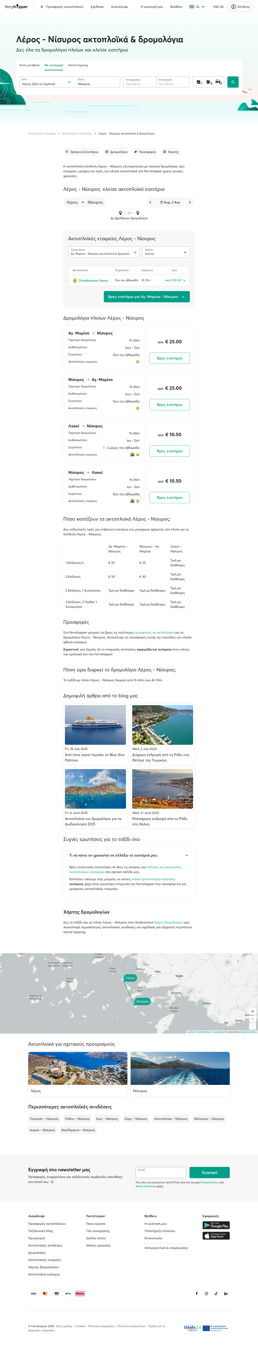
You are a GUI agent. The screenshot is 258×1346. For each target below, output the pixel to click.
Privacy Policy (209, 1182)
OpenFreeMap (203, 1032)
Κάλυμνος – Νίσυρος (209, 1119)
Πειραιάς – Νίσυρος (44, 1119)
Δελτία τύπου (96, 1238)
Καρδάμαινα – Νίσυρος (78, 1130)
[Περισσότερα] (52, 1181)
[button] (82, 202)
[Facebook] (197, 1294)
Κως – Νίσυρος (107, 1119)
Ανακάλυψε (119, 7)
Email (141, 1170)
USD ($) (218, 7)
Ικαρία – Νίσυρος (42, 1130)
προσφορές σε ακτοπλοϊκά (154, 632)
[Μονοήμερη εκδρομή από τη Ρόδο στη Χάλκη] (163, 797)
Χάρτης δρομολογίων (43, 1267)
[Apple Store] (216, 1236)
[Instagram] (206, 1294)
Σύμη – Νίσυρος (136, 1119)
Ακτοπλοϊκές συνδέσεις (77, 133)
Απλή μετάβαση (29, 65)
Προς (81, 79)
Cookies (80, 1326)
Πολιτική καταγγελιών (131, 1326)
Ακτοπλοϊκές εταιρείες (44, 1260)
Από (24, 79)
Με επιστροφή (54, 65)
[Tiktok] (216, 1294)
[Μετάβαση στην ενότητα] (81, 152)
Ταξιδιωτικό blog (40, 1231)
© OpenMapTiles (220, 1032)
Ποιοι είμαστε (96, 1224)
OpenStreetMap (248, 1032)
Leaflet (190, 1032)
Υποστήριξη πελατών (160, 1231)
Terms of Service (145, 1186)
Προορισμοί (36, 1238)
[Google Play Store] (216, 1225)
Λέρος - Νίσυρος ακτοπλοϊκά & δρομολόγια (126, 133)
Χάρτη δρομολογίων (168, 922)
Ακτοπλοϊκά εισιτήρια (42, 133)
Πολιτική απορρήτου (101, 1326)
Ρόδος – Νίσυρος (77, 1119)
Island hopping (78, 65)
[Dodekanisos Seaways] (92, 280)
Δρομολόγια (37, 1253)
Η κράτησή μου (152, 7)
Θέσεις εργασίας (98, 1245)
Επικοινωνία (153, 1238)
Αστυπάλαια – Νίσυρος (171, 1119)
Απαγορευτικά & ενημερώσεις (166, 1248)
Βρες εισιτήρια (169, 358)
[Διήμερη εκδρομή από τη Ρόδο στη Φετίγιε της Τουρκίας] (163, 734)
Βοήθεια (176, 7)
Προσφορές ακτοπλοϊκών (62, 7)
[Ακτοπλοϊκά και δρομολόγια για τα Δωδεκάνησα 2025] (95, 797)
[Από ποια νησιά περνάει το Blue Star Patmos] (95, 734)
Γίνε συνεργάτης (98, 1231)
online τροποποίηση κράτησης (153, 879)
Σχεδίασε (97, 7)
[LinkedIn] (226, 1294)
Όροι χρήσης (64, 1326)
